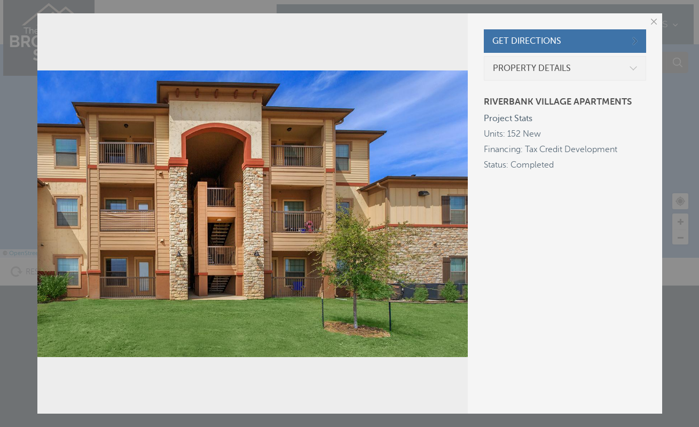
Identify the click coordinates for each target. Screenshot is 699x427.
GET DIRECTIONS (526, 41)
